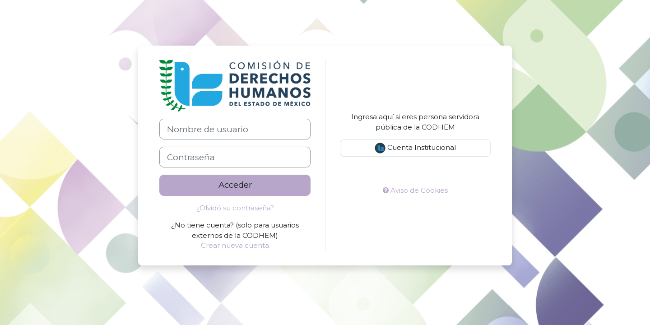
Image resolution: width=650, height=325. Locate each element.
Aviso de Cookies (415, 190)
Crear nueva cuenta (235, 245)
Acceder (235, 185)
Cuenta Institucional (415, 148)
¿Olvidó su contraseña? (235, 208)
